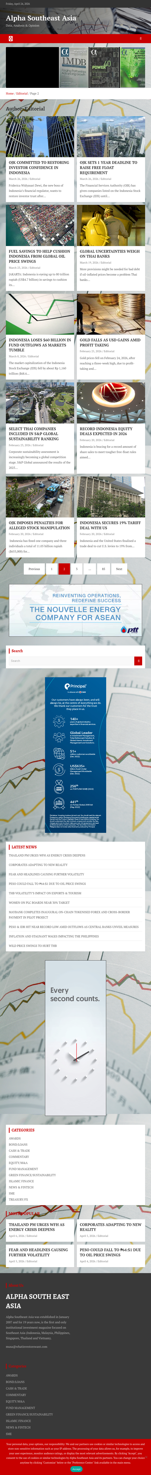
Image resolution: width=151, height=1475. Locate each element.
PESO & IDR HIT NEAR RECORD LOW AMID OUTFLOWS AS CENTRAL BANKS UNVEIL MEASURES (74, 927)
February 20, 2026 (90, 440)
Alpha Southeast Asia (41, 17)
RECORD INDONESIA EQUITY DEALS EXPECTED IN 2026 (106, 431)
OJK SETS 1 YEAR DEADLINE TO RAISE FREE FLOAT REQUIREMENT (108, 167)
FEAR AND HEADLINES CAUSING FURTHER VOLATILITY (46, 874)
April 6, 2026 (16, 1236)
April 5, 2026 (87, 1236)
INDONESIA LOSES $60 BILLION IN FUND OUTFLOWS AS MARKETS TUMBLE (40, 344)
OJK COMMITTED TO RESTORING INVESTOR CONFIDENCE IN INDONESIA (39, 167)
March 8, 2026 (17, 356)
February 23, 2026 (19, 445)
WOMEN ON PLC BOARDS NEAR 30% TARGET (39, 903)
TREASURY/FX (18, 1199)
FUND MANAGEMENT (23, 1169)
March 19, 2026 (89, 262)
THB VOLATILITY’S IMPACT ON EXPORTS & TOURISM (45, 893)
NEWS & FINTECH (21, 1187)
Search (138, 661)
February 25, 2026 (90, 351)
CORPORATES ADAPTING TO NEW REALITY (38, 865)
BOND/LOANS (18, 1144)
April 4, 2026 (87, 1261)
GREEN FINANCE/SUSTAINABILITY (32, 1175)
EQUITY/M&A (18, 1163)
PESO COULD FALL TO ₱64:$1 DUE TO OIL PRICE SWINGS (47, 884)
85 (103, 569)
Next (119, 569)
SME (12, 1193)
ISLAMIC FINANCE (21, 1181)
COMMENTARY (19, 1157)
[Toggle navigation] (11, 38)
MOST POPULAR (24, 1213)
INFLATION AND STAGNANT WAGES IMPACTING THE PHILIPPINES (54, 936)
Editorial (35, 179)
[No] (146, 1457)
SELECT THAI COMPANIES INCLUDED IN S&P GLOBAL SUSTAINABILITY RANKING (34, 433)
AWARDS (15, 1138)
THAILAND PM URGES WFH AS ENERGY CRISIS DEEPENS (47, 855)
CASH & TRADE (19, 1151)
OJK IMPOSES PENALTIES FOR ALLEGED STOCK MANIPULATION (39, 525)
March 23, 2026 (18, 267)
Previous (34, 569)
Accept (76, 1469)
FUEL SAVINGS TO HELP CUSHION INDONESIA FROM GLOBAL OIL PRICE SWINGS (39, 256)
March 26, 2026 (18, 179)
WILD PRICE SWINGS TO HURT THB (33, 946)
